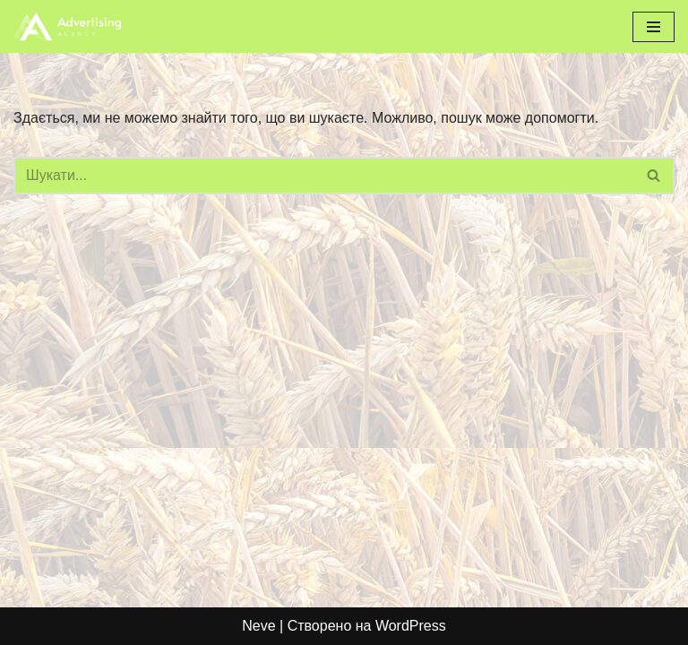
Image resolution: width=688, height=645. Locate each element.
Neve (258, 625)
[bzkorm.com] (67, 26)
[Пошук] (323, 175)
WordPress (410, 625)
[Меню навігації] (653, 27)
